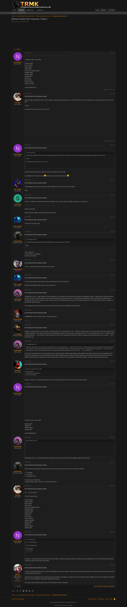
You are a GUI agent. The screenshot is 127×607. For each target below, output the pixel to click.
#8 (114, 260)
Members (40, 10)
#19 (114, 531)
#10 (114, 289)
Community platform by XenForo (63, 602)
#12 (114, 324)
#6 (114, 216)
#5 (114, 194)
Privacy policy (101, 599)
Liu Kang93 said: (30, 344)
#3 (114, 144)
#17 (114, 462)
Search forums (22, 13)
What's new (29, 10)
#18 (114, 485)
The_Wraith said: (30, 239)
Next (18, 49)
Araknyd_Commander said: (33, 369)
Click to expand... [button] (69, 167)
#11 (114, 309)
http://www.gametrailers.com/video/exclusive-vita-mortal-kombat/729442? (46, 56)
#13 (114, 341)
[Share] (112, 53)
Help (107, 599)
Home (14, 10)
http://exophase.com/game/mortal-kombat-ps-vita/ (39, 205)
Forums (21, 10)
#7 (114, 231)
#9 (114, 274)
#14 (114, 361)
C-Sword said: (29, 152)
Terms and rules (92, 599)
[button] (34, 10)
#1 (114, 53)
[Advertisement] (63, 35)
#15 (114, 383)
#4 (114, 180)
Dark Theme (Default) (18, 599)
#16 (114, 437)
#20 (114, 564)
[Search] (112, 10)
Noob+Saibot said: (30, 440)
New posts (14, 13)
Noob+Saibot (16, 21)
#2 (114, 93)
